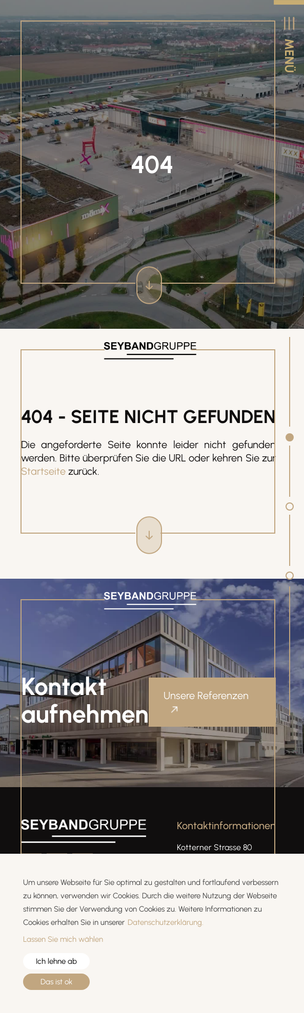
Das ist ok (56, 981)
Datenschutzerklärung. (166, 922)
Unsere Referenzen (206, 695)
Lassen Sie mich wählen (63, 939)
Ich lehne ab (56, 961)
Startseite (43, 471)
